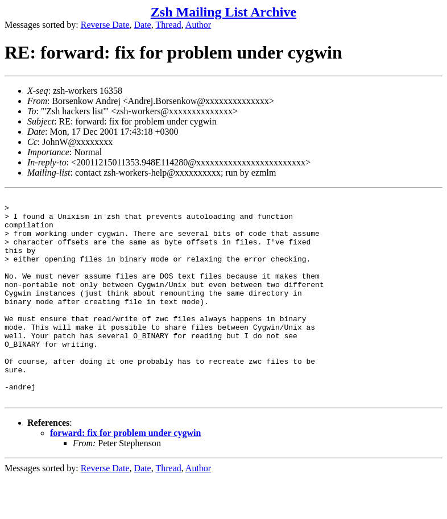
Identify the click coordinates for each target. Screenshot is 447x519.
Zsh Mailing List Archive (223, 12)
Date (142, 25)
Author (198, 25)
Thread (168, 25)
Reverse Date (105, 25)
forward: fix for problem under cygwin (125, 474)
